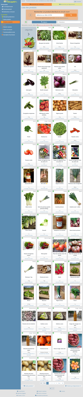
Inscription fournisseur (8, 35)
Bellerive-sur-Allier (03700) (43, 25)
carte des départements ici (61, 18)
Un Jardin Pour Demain (44, 353)
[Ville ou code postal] (50, 15)
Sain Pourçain (44, 165)
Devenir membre (7, 27)
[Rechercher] (71, 15)
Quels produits (6, 19)
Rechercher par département (67, 4)
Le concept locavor (7, 6)
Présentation (21, 391)
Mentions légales (21, 393)
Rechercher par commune (37, 4)
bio (52, 25)
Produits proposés (7, 22)
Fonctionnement (7, 9)
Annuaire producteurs (8, 17)
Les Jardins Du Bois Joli (75, 282)
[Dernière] (62, 383)
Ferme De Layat (44, 188)
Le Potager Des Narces (29, 188)
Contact (62, 391)
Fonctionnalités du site (8, 32)
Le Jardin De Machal (75, 71)
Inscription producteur (41, 395)
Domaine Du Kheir (29, 212)
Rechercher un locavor (8, 12)
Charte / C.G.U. (20, 395)
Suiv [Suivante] (59, 383)
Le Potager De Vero (60, 353)
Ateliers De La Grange (44, 48)
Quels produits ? (28, 386)
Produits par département (73, 386)
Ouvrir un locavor (7, 29)
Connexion (78, 1)
